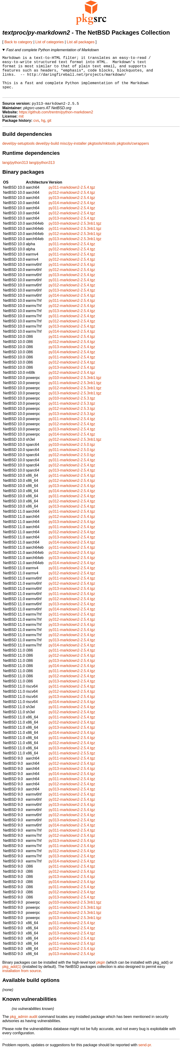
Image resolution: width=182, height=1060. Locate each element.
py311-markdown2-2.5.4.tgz (72, 196)
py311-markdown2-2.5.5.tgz (72, 762)
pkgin (100, 971)
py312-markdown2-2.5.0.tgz (72, 464)
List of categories (49, 42)
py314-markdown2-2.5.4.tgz (72, 212)
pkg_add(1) (11, 976)
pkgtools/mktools (102, 153)
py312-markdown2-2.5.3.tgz (72, 418)
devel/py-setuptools (18, 153)
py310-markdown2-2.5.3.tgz (72, 407)
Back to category (18, 42)
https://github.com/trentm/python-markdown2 (56, 121)
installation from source (21, 980)
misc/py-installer (73, 153)
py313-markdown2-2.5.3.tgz (72, 423)
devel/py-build (47, 153)
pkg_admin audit (23, 1026)
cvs (36, 130)
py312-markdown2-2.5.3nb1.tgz (75, 243)
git (49, 130)
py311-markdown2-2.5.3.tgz (72, 413)
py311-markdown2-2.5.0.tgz (72, 459)
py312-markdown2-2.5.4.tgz (72, 202)
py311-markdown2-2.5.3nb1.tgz (75, 238)
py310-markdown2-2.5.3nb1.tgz (75, 232)
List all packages (80, 42)
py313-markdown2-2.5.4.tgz (72, 207)
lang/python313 (15, 172)
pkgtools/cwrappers (133, 153)
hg (43, 130)
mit (21, 125)
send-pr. (145, 1054)
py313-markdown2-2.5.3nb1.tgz (75, 248)
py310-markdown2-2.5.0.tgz (72, 454)
